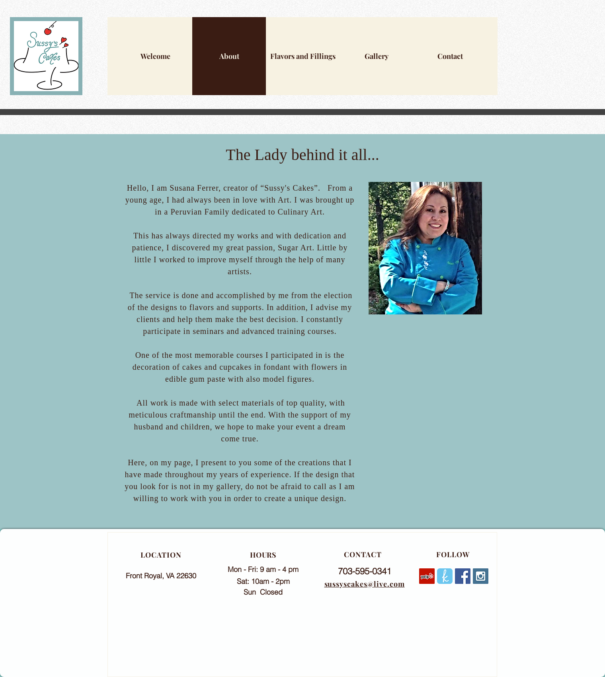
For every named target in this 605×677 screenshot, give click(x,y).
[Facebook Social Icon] (462, 576)
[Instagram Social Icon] (480, 576)
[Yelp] (427, 576)
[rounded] (445, 576)
